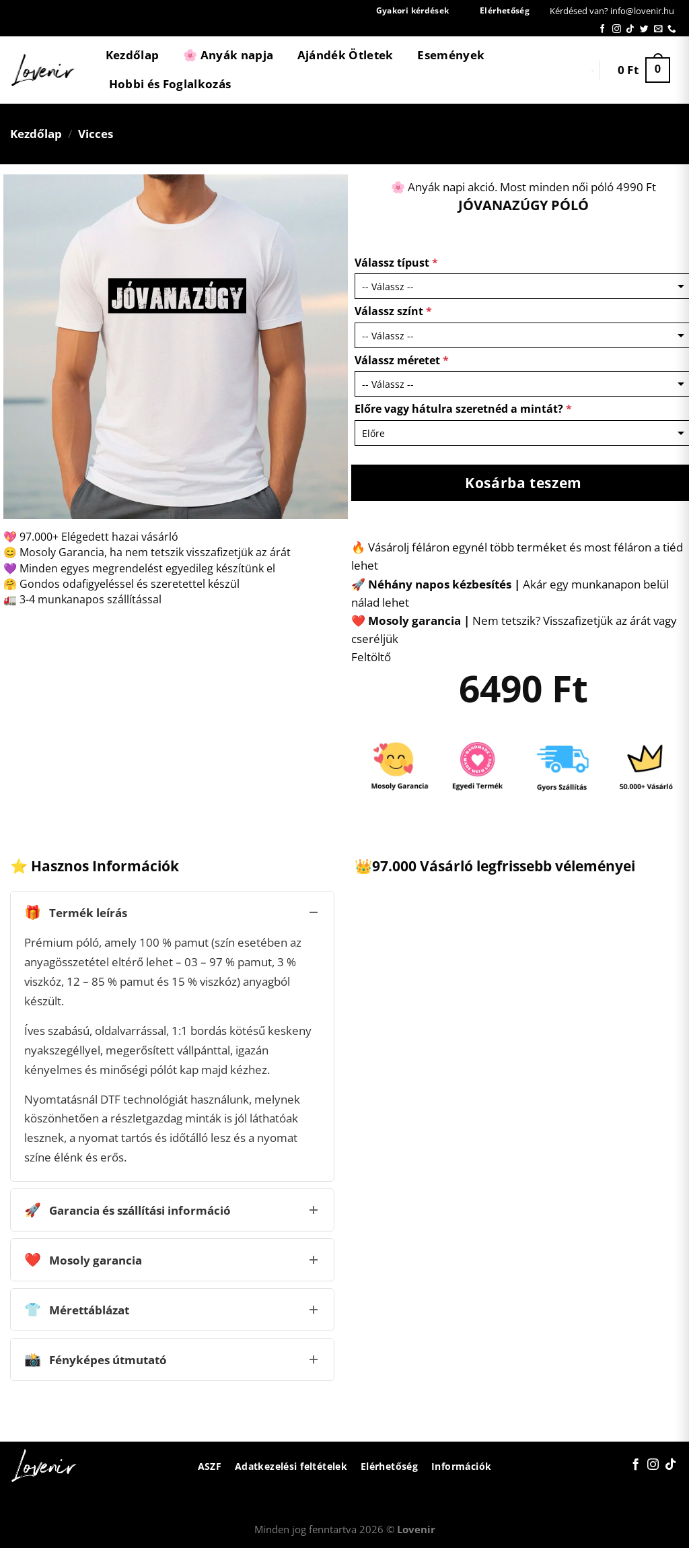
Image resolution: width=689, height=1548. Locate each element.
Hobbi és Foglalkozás (170, 84)
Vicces (95, 133)
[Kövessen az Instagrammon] (616, 29)
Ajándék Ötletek (345, 55)
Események (450, 55)
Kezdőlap (132, 55)
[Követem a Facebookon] (602, 29)
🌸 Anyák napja (228, 55)
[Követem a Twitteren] (644, 29)
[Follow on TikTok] (630, 29)
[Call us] (671, 29)
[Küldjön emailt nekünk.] (658, 29)
